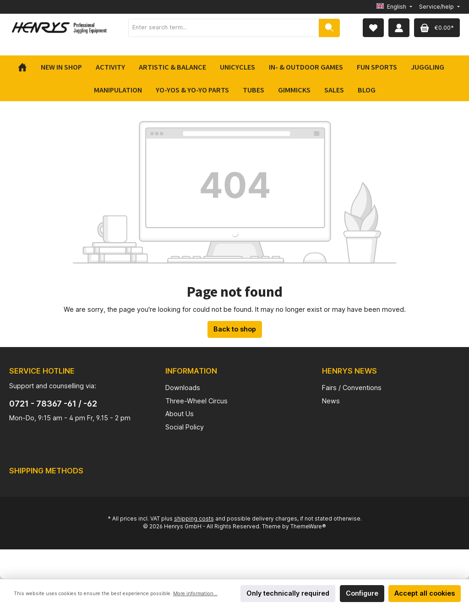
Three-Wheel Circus (196, 401)
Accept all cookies (424, 593)
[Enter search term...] (223, 28)
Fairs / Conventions (352, 387)
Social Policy (184, 427)
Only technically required (287, 593)
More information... (195, 594)
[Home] (26, 66)
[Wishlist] (373, 27)
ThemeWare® (308, 526)
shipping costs (194, 519)
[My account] (398, 27)
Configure (362, 593)
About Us (179, 414)
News (331, 401)
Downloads (182, 387)
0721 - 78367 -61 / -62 (53, 403)
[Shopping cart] (437, 27)
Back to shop (234, 329)
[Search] (329, 28)
